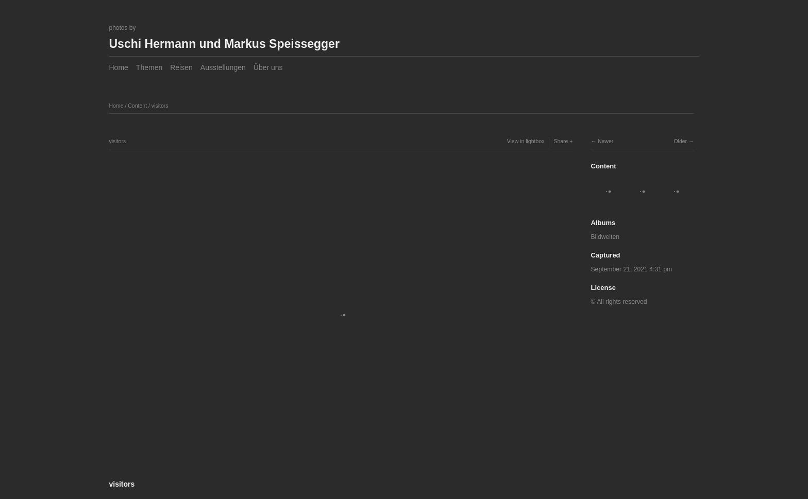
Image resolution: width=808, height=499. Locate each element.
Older (680, 141)
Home (118, 67)
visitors (160, 105)
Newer (605, 141)
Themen (149, 67)
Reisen (181, 67)
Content (137, 105)
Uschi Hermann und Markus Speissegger (224, 43)
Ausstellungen (223, 67)
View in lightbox (526, 141)
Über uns (268, 67)
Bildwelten (605, 236)
